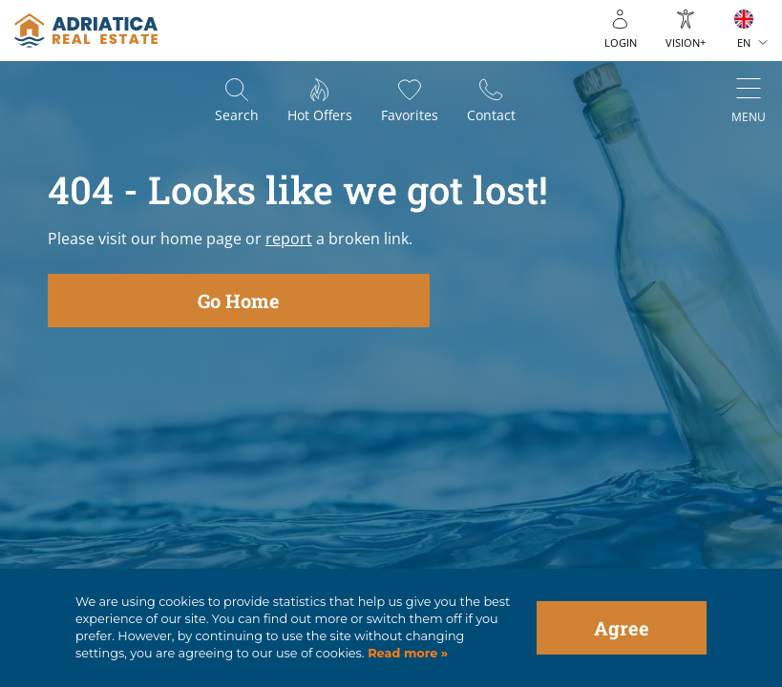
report (288, 238)
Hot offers (319, 115)
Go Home (239, 300)
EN (743, 42)
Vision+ (686, 42)
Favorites (409, 115)
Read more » (407, 653)
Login (620, 42)
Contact (491, 115)
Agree (621, 627)
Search (237, 115)
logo (86, 31)
